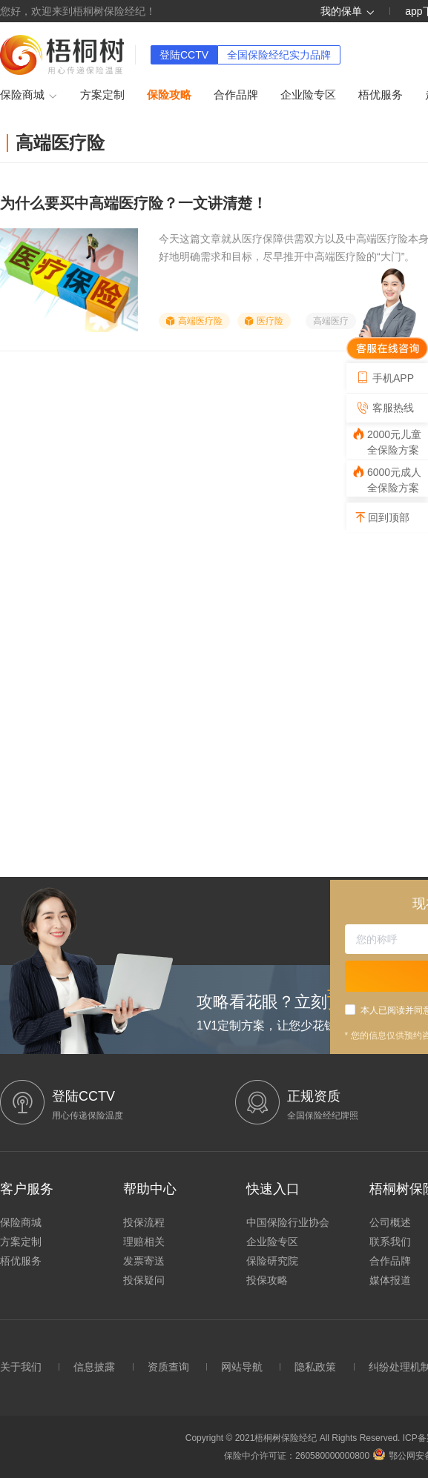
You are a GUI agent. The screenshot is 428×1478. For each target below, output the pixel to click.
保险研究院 (272, 1261)
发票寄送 (144, 1261)
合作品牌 (236, 94)
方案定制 (102, 94)
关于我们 (21, 1367)
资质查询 (168, 1367)
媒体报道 (390, 1280)
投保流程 (144, 1222)
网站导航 (242, 1367)
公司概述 (390, 1222)
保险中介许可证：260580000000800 (296, 1456)
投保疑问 (144, 1280)
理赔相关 (144, 1241)
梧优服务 (380, 94)
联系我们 (390, 1241)
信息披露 (94, 1367)
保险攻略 (169, 94)
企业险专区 (308, 94)
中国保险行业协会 (287, 1222)
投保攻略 (267, 1280)
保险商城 (29, 95)
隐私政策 (315, 1367)
